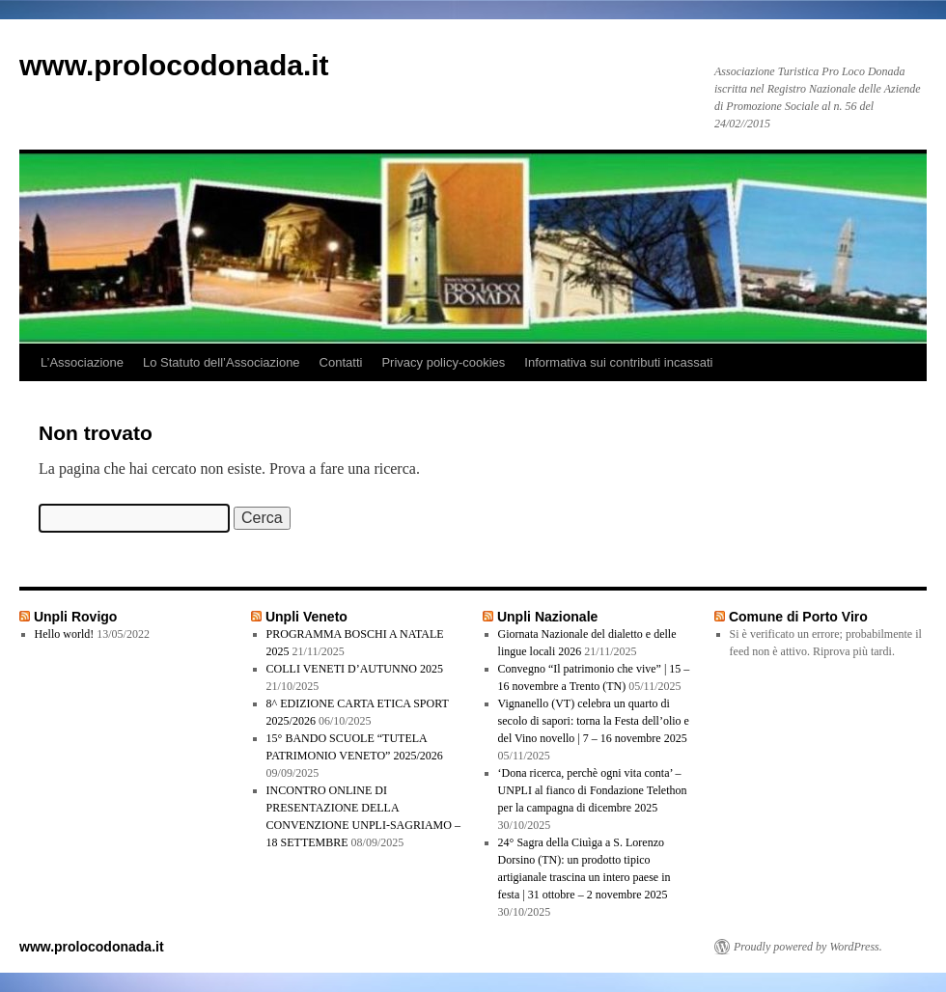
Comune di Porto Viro (798, 616)
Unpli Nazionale (547, 616)
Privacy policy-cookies (443, 362)
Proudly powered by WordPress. (808, 946)
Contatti (341, 362)
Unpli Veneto (306, 616)
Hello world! (65, 634)
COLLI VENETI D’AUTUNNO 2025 (354, 668)
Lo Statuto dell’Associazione (221, 362)
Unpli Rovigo (76, 616)
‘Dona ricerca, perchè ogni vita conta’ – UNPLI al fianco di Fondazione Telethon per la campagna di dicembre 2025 (592, 790)
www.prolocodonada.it (174, 65)
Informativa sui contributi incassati (618, 362)
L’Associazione (82, 362)
